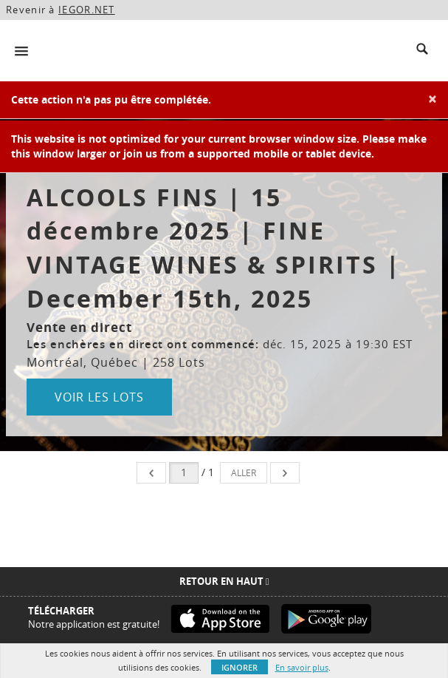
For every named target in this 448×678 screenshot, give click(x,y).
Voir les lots (99, 397)
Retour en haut (224, 581)
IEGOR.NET (86, 9)
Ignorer (239, 667)
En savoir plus (301, 667)
